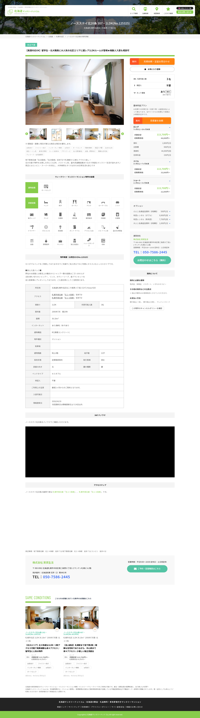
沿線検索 (145, 13)
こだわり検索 (168, 13)
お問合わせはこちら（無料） (152, 260)
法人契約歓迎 (77, 151)
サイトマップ (73, 707)
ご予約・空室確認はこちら (149, 568)
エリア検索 (134, 13)
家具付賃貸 (43, 151)
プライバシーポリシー (100, 707)
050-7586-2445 (155, 252)
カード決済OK (54, 151)
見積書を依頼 (156, 120)
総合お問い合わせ (184, 12)
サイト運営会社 (117, 707)
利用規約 (85, 707)
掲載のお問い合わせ (134, 707)
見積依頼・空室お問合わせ (157, 61)
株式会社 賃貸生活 (140, 239)
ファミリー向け (40, 148)
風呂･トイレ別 (31, 151)
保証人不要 (98, 148)
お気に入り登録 (154, 69)
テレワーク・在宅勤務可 (34, 154)
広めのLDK (108, 148)
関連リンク (61, 707)
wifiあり (67, 148)
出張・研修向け (90, 151)
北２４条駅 (69, 294)
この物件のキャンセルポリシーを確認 (147, 308)
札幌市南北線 (57, 294)
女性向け (29, 148)
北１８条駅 (69, 298)
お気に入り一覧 (185, 8)
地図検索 (157, 13)
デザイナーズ (66, 151)
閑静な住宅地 (102, 151)
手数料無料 (88, 148)
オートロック (77, 148)
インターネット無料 (55, 148)
